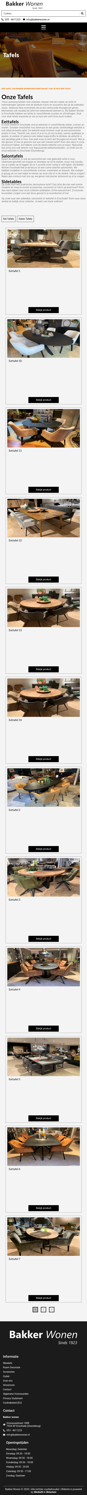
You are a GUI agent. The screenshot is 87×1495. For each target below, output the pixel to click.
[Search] (82, 13)
